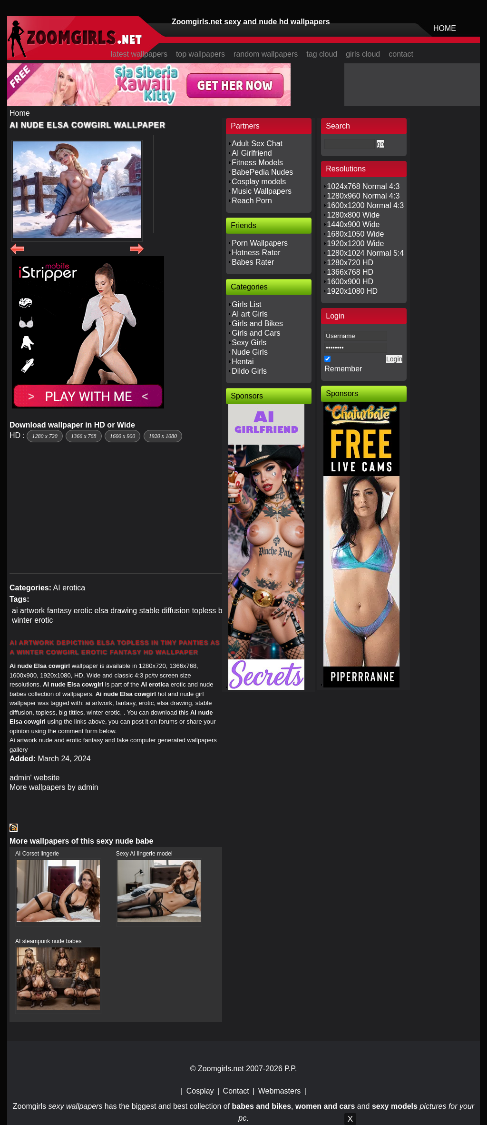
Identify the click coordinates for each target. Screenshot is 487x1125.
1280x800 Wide (353, 215)
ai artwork (28, 611)
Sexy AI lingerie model (144, 853)
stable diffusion (164, 611)
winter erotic (32, 620)
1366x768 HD (350, 272)
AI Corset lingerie (37, 853)
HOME (444, 28)
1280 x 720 (44, 436)
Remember (343, 369)
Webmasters (279, 1091)
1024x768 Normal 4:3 (363, 186)
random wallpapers (266, 54)
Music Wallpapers (262, 191)
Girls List (246, 304)
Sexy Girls (249, 342)
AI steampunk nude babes (48, 941)
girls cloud (363, 54)
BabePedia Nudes (262, 172)
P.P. (290, 1069)
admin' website (34, 778)
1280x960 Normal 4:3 (363, 196)
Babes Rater (253, 262)
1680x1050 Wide (355, 234)
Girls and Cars (256, 333)
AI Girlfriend (252, 153)
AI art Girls (250, 314)
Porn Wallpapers (260, 243)
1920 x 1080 (163, 436)
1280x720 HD (350, 263)
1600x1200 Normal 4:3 (365, 205)
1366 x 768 (83, 436)
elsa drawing (115, 611)
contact (401, 54)
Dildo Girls (249, 371)
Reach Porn (252, 201)
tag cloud (321, 54)
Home (20, 113)
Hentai (242, 362)
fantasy (59, 611)
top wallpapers (200, 54)
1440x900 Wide (353, 224)
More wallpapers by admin (54, 787)
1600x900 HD (350, 282)
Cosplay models (259, 182)
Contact (236, 1091)
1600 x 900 (122, 436)
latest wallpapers (139, 54)
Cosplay (200, 1091)
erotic (83, 611)
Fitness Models (257, 163)
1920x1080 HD (352, 291)
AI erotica (69, 588)
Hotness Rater (256, 253)
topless (204, 611)
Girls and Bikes (257, 323)
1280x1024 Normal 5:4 (365, 253)
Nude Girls (250, 352)
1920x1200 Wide (355, 243)
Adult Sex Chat (257, 143)
